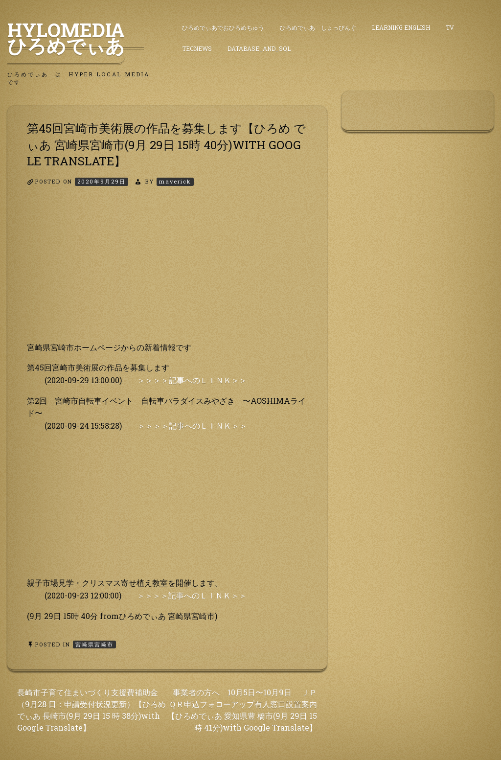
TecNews (197, 48)
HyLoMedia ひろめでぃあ (75, 37)
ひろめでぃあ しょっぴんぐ (318, 27)
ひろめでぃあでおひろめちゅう (223, 27)
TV (450, 27)
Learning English (401, 27)
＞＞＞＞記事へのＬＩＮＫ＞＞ (192, 380)
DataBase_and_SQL (259, 48)
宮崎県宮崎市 (94, 644)
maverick (175, 181)
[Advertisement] (167, 272)
